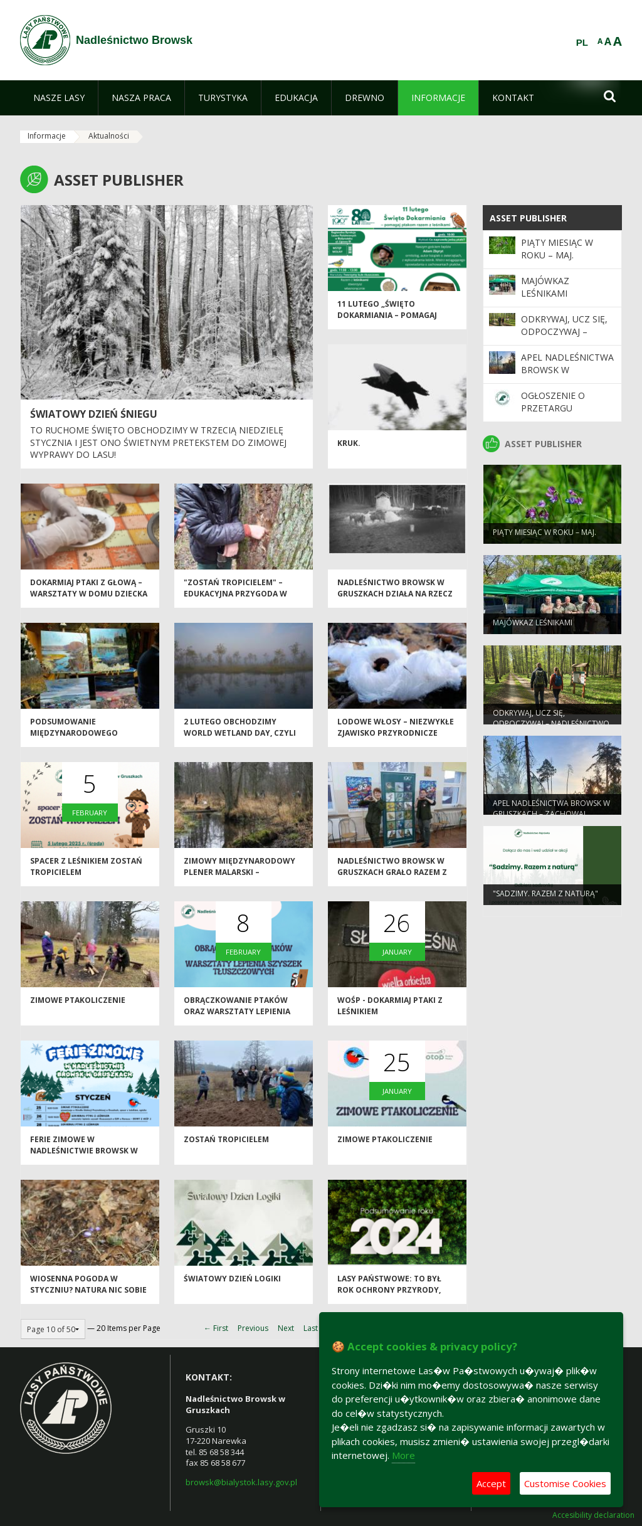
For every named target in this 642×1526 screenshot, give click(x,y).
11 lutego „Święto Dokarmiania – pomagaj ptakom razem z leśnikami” (394, 319)
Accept (491, 1483)
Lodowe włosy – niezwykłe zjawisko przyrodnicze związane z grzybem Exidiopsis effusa (395, 742)
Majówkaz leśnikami (545, 287)
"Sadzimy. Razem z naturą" (545, 897)
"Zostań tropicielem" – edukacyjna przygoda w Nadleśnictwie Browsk (235, 597)
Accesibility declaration (593, 1515)
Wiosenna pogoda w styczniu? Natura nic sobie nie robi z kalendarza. (88, 1294)
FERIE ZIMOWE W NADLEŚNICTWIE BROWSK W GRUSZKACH (84, 1154)
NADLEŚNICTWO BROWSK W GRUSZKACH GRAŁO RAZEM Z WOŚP (392, 876)
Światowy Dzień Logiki (232, 1283)
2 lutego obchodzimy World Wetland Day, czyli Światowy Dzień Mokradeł (240, 737)
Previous (253, 1328)
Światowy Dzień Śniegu (93, 414)
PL (582, 43)
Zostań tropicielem (226, 1143)
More (403, 1455)
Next (286, 1328)
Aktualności (108, 135)
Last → (315, 1328)
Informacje (47, 135)
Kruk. (348, 447)
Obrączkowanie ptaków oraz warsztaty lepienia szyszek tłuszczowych (237, 1015)
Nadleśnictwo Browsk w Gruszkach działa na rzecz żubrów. (395, 597)
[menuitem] (59, 97)
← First (216, 1328)
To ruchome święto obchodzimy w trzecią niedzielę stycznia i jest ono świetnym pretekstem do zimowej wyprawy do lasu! (158, 442)
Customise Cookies (565, 1483)
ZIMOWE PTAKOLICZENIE (77, 1004)
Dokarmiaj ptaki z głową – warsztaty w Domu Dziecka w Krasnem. (88, 597)
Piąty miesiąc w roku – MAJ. (557, 248)
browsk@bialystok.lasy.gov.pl (241, 1482)
